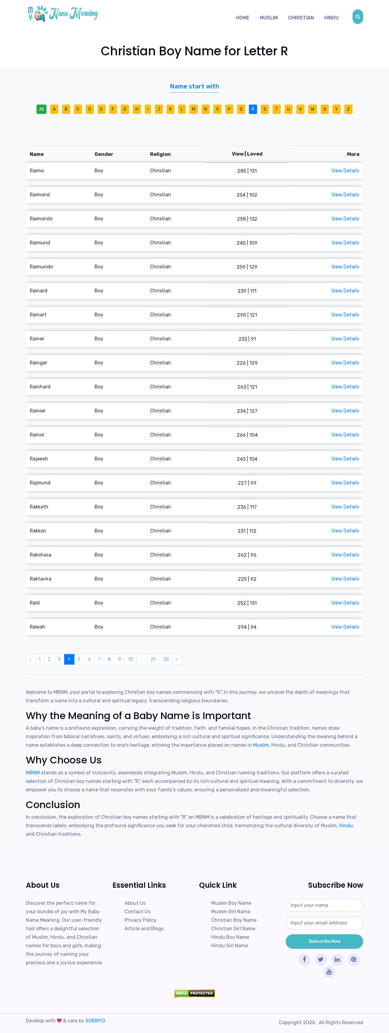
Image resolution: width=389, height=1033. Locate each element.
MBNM (33, 773)
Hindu (331, 18)
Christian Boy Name (233, 920)
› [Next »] (177, 659)
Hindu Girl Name (229, 946)
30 (166, 659)
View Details (345, 171)
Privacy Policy (141, 920)
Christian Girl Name (233, 928)
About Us (135, 903)
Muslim (269, 18)
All (41, 109)
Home (243, 18)
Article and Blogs (144, 928)
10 (131, 659)
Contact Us (137, 911)
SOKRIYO (95, 1021)
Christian (301, 18)
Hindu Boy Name (230, 937)
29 (153, 659)
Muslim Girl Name (230, 911)
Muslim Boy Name (231, 903)
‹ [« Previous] (30, 659)
